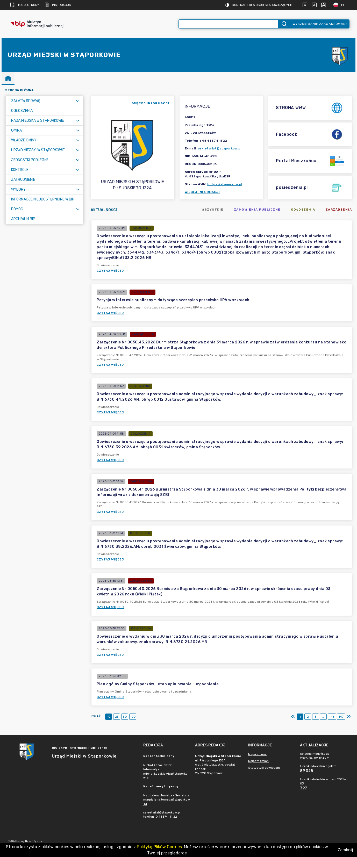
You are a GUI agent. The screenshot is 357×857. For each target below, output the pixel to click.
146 (331, 716)
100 (132, 716)
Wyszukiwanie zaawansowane (320, 24)
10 (108, 716)
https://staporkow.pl (224, 184)
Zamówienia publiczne (257, 209)
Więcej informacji (202, 192)
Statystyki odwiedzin (264, 767)
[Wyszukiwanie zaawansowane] (228, 24)
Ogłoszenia (303, 209)
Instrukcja (57, 5)
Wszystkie (213, 209)
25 (117, 716)
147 (341, 716)
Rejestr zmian (258, 761)
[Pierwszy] (293, 717)
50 (125, 716)
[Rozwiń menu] (78, 101)
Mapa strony (24, 5)
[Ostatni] (349, 717)
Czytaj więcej (110, 270)
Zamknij (345, 849)
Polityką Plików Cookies (159, 846)
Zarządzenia (339, 209)
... (323, 716)
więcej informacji (150, 103)
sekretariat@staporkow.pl (219, 148)
